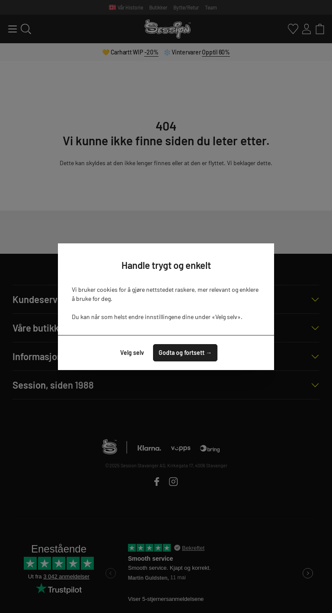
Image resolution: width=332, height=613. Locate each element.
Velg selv (132, 352)
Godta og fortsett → (185, 352)
